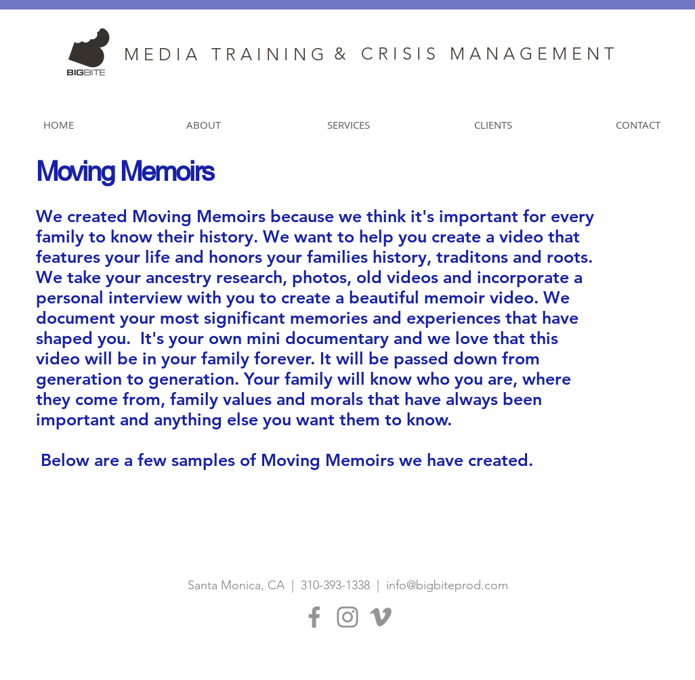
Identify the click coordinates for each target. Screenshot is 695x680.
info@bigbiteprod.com (447, 585)
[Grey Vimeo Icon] (380, 617)
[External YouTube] (509, 412)
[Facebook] (314, 617)
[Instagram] (347, 617)
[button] (348, 125)
